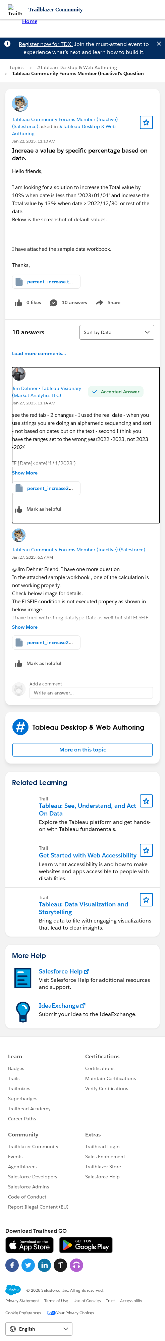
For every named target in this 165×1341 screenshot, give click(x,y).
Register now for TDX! (46, 44)
